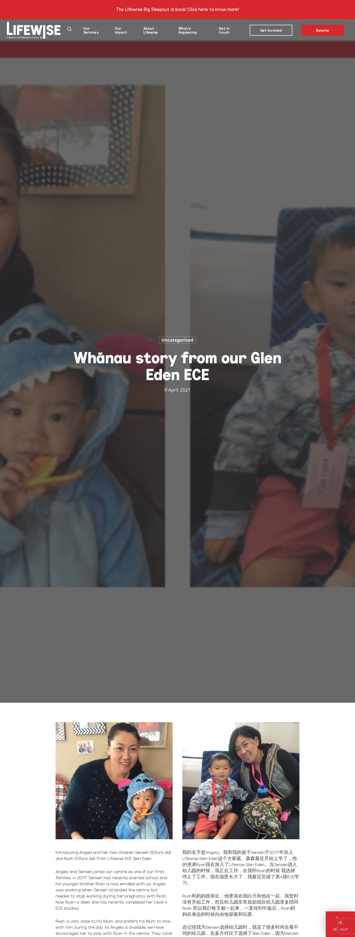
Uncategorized (177, 340)
